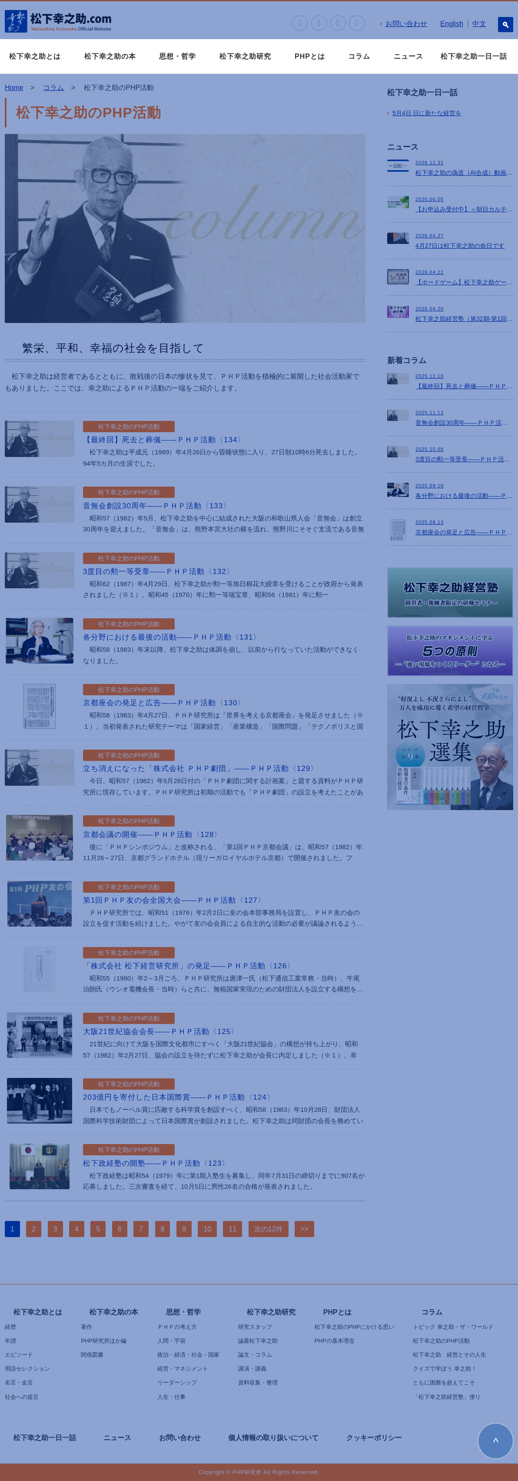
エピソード (19, 1354)
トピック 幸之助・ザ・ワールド (453, 1327)
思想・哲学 (177, 56)
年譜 (10, 1341)
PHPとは (310, 56)
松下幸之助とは (35, 56)
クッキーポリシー (374, 1437)
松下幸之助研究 (245, 56)
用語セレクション (27, 1368)
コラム (359, 56)
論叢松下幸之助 (258, 1341)
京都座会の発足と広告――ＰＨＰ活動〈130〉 (164, 703)
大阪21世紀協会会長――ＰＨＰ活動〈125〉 (161, 1031)
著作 (86, 1327)
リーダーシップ (177, 1382)
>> (304, 1229)
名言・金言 (19, 1382)
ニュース (408, 56)
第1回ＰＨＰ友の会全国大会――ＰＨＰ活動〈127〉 (174, 900)
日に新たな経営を (427, 113)
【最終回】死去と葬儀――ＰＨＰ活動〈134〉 (164, 440)
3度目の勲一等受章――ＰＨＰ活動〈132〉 (158, 571)
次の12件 (268, 1229)
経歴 (10, 1327)
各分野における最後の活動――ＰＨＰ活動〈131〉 (172, 637)
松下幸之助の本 (110, 56)
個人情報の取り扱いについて (273, 1437)
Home (14, 87)
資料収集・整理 (258, 1382)
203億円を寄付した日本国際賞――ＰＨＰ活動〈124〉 (179, 1097)
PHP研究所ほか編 (103, 1341)
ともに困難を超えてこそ (444, 1382)
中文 (479, 23)
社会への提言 (22, 1397)
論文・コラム (255, 1354)
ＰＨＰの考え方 (177, 1327)
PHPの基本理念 (335, 1341)
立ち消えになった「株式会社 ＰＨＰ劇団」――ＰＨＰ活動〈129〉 (200, 768)
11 (232, 1229)
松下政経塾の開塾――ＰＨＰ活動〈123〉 (156, 1163)
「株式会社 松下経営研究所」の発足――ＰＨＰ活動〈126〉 (189, 966)
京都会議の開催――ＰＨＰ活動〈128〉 (152, 835)
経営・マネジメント (182, 1368)
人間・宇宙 (171, 1341)
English (451, 23)
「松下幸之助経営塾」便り (447, 1397)
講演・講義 (252, 1368)
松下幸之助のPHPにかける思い (354, 1327)
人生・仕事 (171, 1397)
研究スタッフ (255, 1327)
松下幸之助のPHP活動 (441, 1341)
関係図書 (92, 1354)
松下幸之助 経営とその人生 (449, 1354)
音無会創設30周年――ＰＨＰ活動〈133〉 (157, 506)
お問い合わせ (406, 23)
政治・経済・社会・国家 (188, 1354)
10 (207, 1229)
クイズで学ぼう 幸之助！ (445, 1368)
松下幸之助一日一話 (474, 56)
